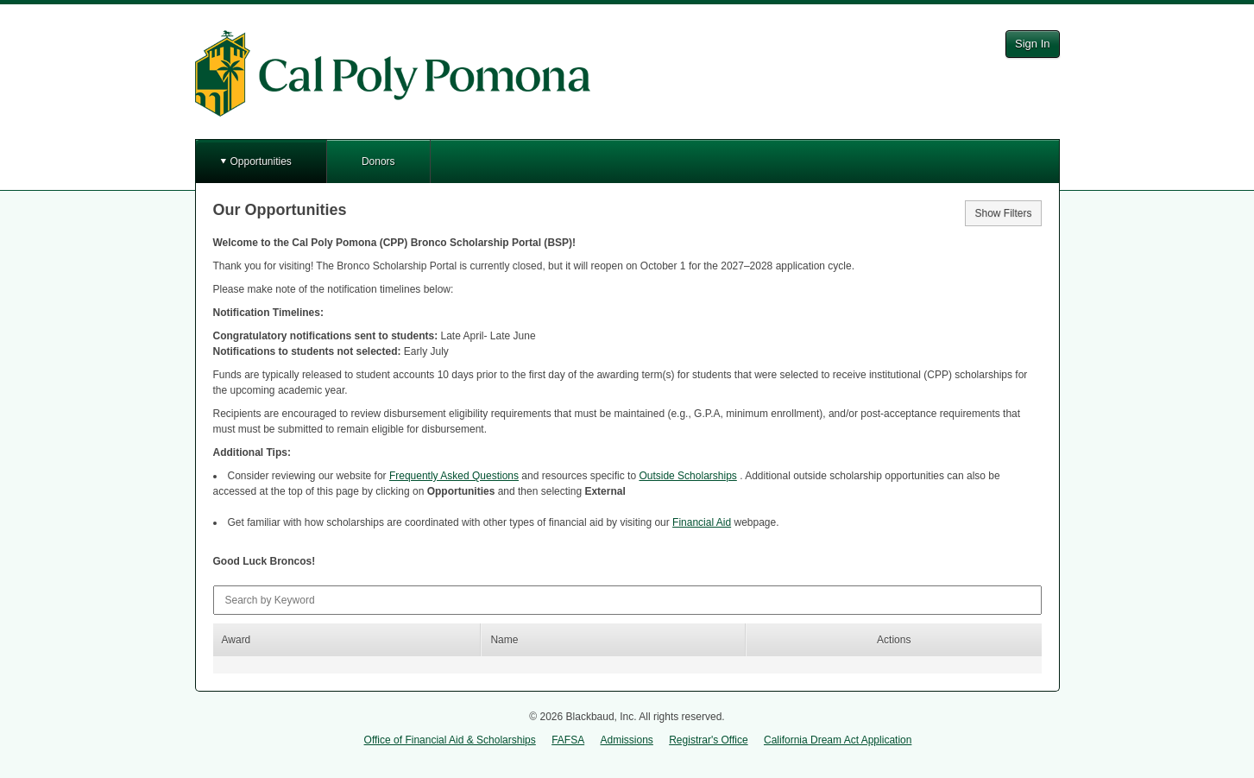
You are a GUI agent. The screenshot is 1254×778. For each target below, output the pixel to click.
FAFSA (567, 740)
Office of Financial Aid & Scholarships (450, 740)
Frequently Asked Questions (454, 476)
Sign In (1032, 43)
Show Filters (1002, 213)
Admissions (627, 740)
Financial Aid (701, 522)
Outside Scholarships (687, 476)
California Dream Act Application (837, 740)
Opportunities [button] (261, 161)
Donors (378, 161)
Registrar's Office (708, 740)
